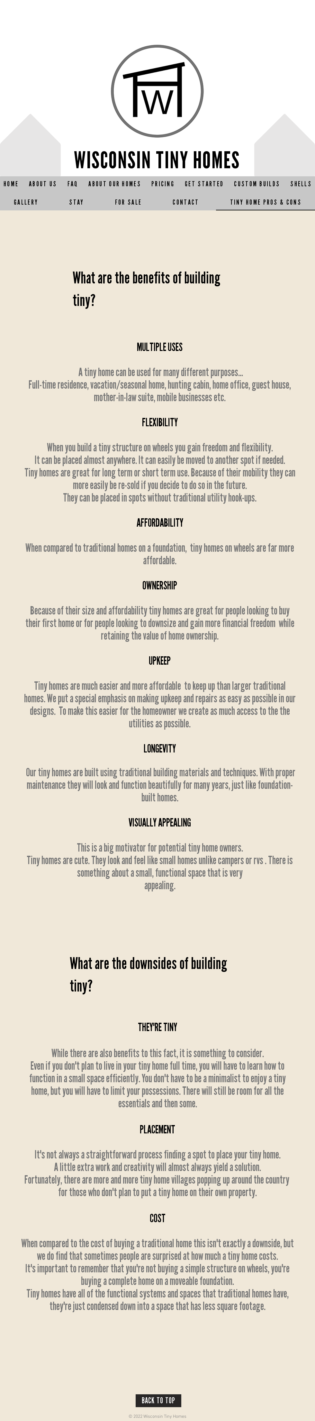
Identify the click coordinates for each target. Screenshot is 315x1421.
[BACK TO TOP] (158, 1400)
